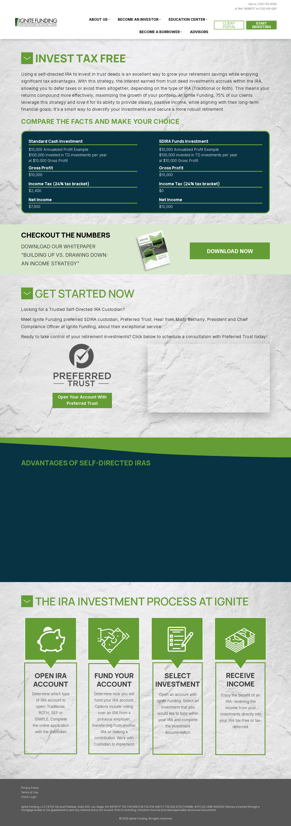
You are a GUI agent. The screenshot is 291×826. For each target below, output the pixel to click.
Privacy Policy (30, 787)
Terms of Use (29, 792)
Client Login (28, 797)
